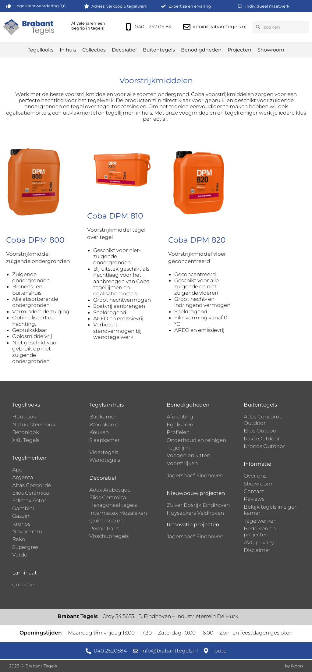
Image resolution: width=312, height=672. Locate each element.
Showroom (270, 50)
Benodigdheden (201, 50)
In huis (68, 50)
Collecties (94, 50)
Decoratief (124, 50)
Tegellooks (41, 50)
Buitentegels (159, 50)
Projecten (239, 50)
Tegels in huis (106, 405)
